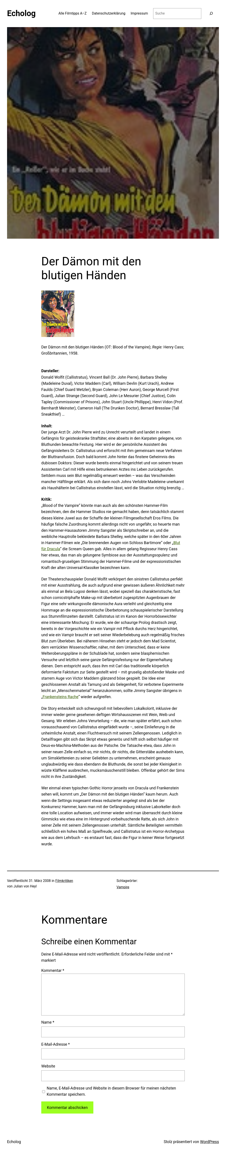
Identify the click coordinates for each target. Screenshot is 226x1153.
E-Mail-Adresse (55, 1044)
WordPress (209, 1142)
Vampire (123, 887)
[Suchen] (211, 13)
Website (48, 1066)
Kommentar (52, 970)
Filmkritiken (64, 881)
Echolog (21, 13)
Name (47, 1022)
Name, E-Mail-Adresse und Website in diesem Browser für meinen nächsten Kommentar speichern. (111, 1091)
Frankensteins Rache (60, 697)
